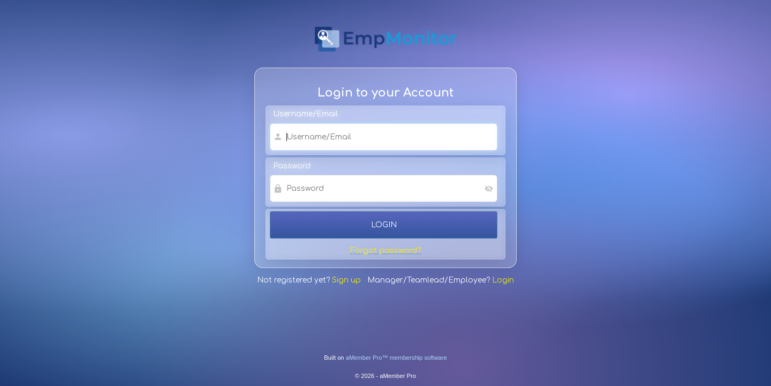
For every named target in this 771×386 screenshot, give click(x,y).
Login (503, 280)
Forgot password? (385, 251)
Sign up (346, 280)
